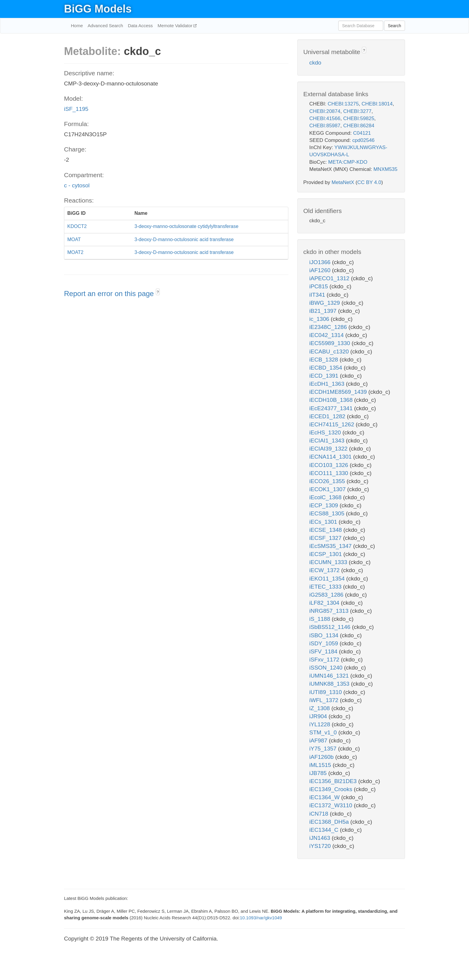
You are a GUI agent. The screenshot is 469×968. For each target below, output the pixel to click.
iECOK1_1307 (328, 489)
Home (77, 25)
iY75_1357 (323, 748)
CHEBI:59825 (358, 118)
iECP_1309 (324, 505)
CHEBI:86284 (358, 125)
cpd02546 (363, 140)
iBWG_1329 (325, 303)
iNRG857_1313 (329, 611)
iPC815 (319, 286)
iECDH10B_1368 (331, 400)
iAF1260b (322, 757)
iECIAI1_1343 (327, 440)
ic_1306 (320, 319)
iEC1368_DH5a (329, 822)
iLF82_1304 (325, 603)
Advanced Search (105, 25)
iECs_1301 (324, 522)
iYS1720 (320, 846)
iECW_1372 (325, 570)
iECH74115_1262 (332, 424)
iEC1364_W (325, 797)
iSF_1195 (76, 109)
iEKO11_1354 (327, 578)
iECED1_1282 (328, 416)
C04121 (362, 133)
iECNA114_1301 (331, 457)
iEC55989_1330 (330, 343)
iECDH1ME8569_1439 (338, 392)
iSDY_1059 (324, 643)
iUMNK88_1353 (330, 684)
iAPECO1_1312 (330, 278)
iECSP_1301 (326, 554)
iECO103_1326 (329, 465)
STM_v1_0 (323, 732)
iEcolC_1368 (326, 497)
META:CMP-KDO (347, 162)
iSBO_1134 (324, 635)
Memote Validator (176, 25)
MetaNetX (343, 182)
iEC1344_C (324, 830)
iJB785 (318, 773)
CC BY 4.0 (369, 182)
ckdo (315, 62)
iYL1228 (320, 724)
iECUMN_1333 (329, 562)
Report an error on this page (110, 294)
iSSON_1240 (326, 667)
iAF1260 (320, 270)
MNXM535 (385, 169)
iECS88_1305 (327, 513)
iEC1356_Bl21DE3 (333, 781)
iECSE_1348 (326, 530)
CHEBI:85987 (324, 125)
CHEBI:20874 (324, 111)
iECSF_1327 (326, 538)
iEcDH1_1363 (327, 384)
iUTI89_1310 (326, 692)
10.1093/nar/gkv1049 (261, 917)
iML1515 (321, 765)
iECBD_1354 (326, 367)
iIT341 (318, 295)
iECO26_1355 (328, 481)
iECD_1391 (324, 376)
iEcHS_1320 (325, 432)
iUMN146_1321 (329, 676)
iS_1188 (320, 619)
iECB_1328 (324, 359)
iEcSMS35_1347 (331, 546)
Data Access (140, 25)
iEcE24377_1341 (331, 408)
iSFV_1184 (324, 651)
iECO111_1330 (329, 473)
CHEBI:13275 (343, 104)
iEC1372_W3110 (331, 805)
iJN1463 (320, 838)
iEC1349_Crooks (331, 789)
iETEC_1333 (326, 586)
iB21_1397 (323, 311)
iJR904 (318, 716)
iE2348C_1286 (328, 327)
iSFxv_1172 (325, 659)
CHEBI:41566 (324, 118)
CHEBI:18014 (377, 104)
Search (394, 25)
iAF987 (319, 740)
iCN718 (319, 814)
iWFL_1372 (324, 700)
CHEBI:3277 (357, 111)
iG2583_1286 (327, 595)
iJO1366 (320, 262)
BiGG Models (98, 9)
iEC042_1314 (327, 335)
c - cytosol (77, 185)
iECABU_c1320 (329, 351)
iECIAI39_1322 (329, 448)
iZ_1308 (320, 708)
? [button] (158, 292)
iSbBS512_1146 (330, 627)
